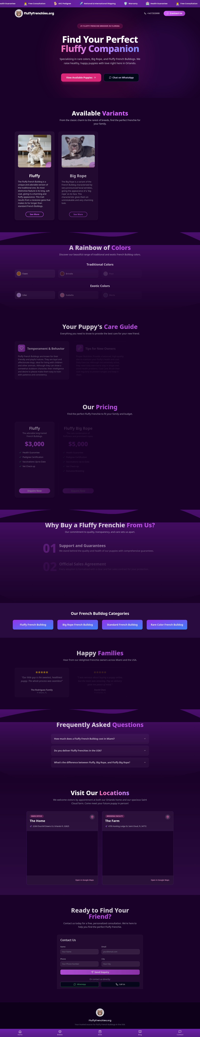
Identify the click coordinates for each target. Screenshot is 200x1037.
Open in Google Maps (84, 880)
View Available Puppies (81, 77)
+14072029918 (152, 13)
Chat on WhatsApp (121, 77)
